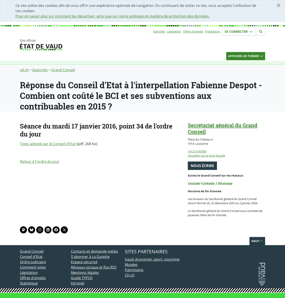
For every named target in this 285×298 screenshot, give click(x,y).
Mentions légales (85, 272)
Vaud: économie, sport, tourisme (152, 259)
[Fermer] (278, 5)
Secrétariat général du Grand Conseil (222, 128)
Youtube (194, 183)
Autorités (159, 31)
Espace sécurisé (84, 262)
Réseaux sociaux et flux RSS (93, 267)
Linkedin (209, 183)
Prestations (212, 31)
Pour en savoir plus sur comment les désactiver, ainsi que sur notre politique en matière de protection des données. (112, 16)
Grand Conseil (63, 69)
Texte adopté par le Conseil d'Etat (48, 143)
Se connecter (239, 31)
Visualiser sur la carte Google (206, 156)
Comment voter (33, 267)
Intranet (77, 283)
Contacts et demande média (94, 251)
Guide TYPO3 (82, 277)
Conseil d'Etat (31, 256)
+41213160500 (197, 151)
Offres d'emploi (193, 31)
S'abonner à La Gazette (90, 256)
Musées (131, 264)
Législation (174, 31)
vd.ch (24, 69)
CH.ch (130, 275)
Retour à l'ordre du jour (39, 161)
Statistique (29, 283)
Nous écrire (202, 165)
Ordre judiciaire (33, 262)
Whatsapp (225, 183)
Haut (257, 241)
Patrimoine (134, 269)
